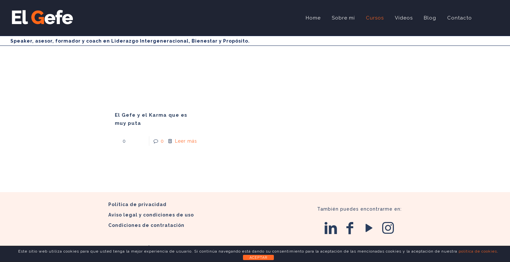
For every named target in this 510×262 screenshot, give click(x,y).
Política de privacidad (137, 204)
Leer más (186, 141)
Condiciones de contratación (146, 225)
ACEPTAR (258, 257)
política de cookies (478, 251)
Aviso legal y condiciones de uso (151, 214)
